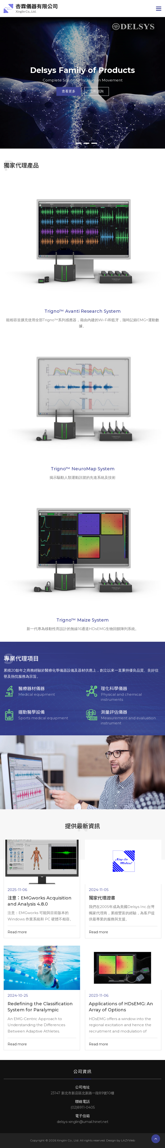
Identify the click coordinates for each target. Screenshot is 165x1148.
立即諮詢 (96, 91)
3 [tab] (86, 143)
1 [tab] (71, 143)
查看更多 (68, 91)
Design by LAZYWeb (120, 1140)
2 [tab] (79, 143)
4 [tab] (94, 143)
